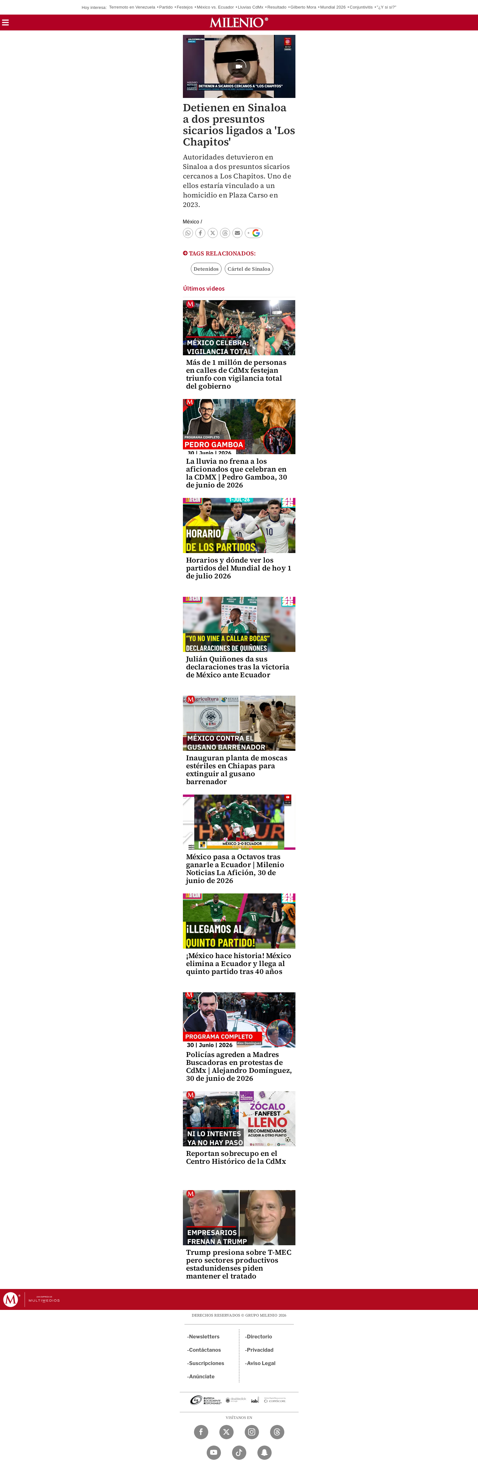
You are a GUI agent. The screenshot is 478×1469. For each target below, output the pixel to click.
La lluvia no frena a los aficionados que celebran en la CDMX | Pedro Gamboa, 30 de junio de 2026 (236, 473)
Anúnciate (202, 1377)
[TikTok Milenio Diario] (239, 1453)
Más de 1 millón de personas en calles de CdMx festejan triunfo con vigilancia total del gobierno (236, 374)
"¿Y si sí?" (387, 7)
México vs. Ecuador (215, 7)
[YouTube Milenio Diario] (214, 1453)
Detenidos (206, 268)
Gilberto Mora (303, 7)
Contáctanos (205, 1350)
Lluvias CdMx (250, 7)
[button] (5, 24)
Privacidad (260, 1350)
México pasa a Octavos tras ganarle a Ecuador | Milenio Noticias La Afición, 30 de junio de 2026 (235, 869)
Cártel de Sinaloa (249, 268)
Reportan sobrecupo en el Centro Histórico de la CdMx (236, 1157)
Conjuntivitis (361, 7)
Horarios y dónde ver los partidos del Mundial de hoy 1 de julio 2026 (239, 568)
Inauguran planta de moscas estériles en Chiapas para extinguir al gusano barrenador (236, 770)
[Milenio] (239, 22)
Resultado (276, 7)
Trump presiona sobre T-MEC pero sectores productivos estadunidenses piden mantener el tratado (238, 1264)
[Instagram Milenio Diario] (252, 1432)
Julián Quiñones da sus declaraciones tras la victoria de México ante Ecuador (238, 667)
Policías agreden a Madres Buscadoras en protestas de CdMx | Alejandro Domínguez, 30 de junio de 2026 (239, 1066)
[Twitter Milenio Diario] (226, 1432)
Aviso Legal (261, 1363)
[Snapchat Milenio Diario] (264, 1453)
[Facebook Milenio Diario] (201, 1432)
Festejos (185, 7)
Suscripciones (206, 1363)
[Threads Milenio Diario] (277, 1432)
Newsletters (204, 1337)
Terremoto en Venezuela (132, 7)
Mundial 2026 (333, 7)
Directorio (259, 1337)
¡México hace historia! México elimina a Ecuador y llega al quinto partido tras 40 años (239, 963)
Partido (166, 7)
